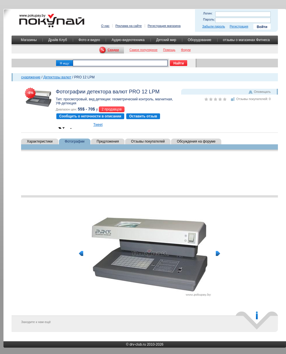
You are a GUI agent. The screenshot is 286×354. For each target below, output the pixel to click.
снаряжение (30, 77)
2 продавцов (112, 109)
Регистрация (239, 26)
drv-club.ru (137, 344)
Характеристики (40, 141)
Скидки (113, 49)
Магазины (29, 40)
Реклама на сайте (128, 25)
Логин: (208, 13)
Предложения (108, 141)
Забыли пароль (213, 26)
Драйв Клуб (57, 40)
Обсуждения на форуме (196, 141)
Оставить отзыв (143, 116)
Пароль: (209, 19)
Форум (185, 49)
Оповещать (262, 91)
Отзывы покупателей (148, 141)
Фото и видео (89, 40)
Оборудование (199, 40)
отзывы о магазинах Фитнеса (246, 40)
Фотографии (75, 141)
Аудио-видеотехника (128, 40)
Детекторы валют (57, 77)
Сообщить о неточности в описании (90, 116)
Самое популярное (143, 49)
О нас (105, 25)
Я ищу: (65, 63)
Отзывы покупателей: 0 (253, 99)
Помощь (169, 49)
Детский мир (166, 40)
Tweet (98, 125)
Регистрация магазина (164, 25)
